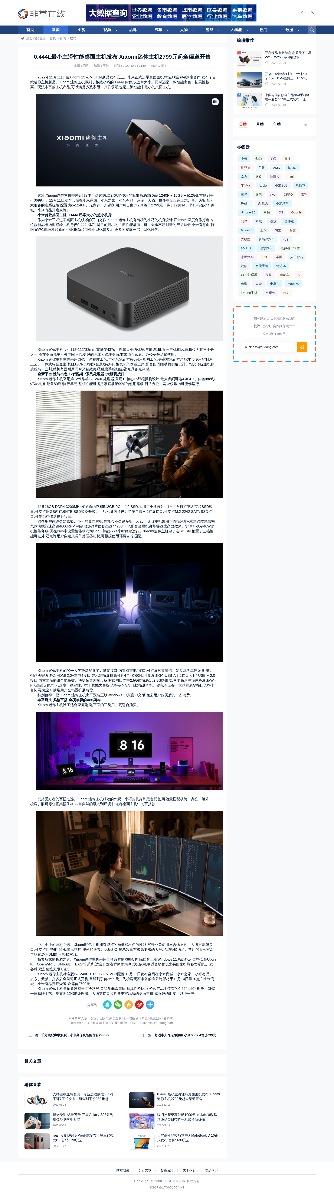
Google (296, 212)
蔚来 (263, 230)
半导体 (245, 185)
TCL (265, 257)
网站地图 (122, 1170)
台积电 (270, 292)
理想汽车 (266, 248)
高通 (287, 159)
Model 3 (246, 230)
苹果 (262, 167)
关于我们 (189, 1170)
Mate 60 (293, 284)
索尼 (258, 221)
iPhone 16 (248, 212)
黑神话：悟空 (290, 248)
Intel (291, 176)
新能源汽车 (267, 239)
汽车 (158, 30)
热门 (263, 30)
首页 (30, 30)
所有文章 (144, 1170)
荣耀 (273, 159)
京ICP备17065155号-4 (167, 1187)
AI (299, 275)
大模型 (236, 30)
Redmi (245, 203)
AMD (276, 167)
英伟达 (289, 221)
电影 (244, 284)
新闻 (56, 30)
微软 (258, 176)
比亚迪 (245, 167)
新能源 (263, 203)
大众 (258, 284)
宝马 (268, 275)
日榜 (243, 124)
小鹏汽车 (247, 257)
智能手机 (261, 266)
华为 (258, 159)
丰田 (279, 257)
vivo (273, 194)
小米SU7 (281, 185)
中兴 (266, 212)
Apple (263, 185)
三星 (244, 194)
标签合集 (167, 1170)
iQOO (292, 167)
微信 (258, 194)
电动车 (284, 275)
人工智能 (296, 257)
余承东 (274, 284)
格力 (286, 292)
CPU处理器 (249, 275)
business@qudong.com (157, 1023)
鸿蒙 (244, 266)
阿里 (278, 230)
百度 (292, 230)
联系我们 (211, 1170)
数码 (73, 38)
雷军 (304, 194)
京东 (244, 176)
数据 (289, 30)
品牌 (133, 30)
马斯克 (300, 185)
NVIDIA (246, 248)
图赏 (81, 30)
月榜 (260, 124)
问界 (244, 221)
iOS (280, 212)
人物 (184, 30)
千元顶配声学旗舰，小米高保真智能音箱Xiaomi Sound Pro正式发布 (90, 1035)
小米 (244, 159)
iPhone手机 (249, 292)
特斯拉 (274, 176)
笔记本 (281, 266)
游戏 (209, 30)
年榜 (277, 124)
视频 (107, 30)
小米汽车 (282, 203)
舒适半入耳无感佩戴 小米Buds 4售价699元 (185, 1035)
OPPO (288, 194)
